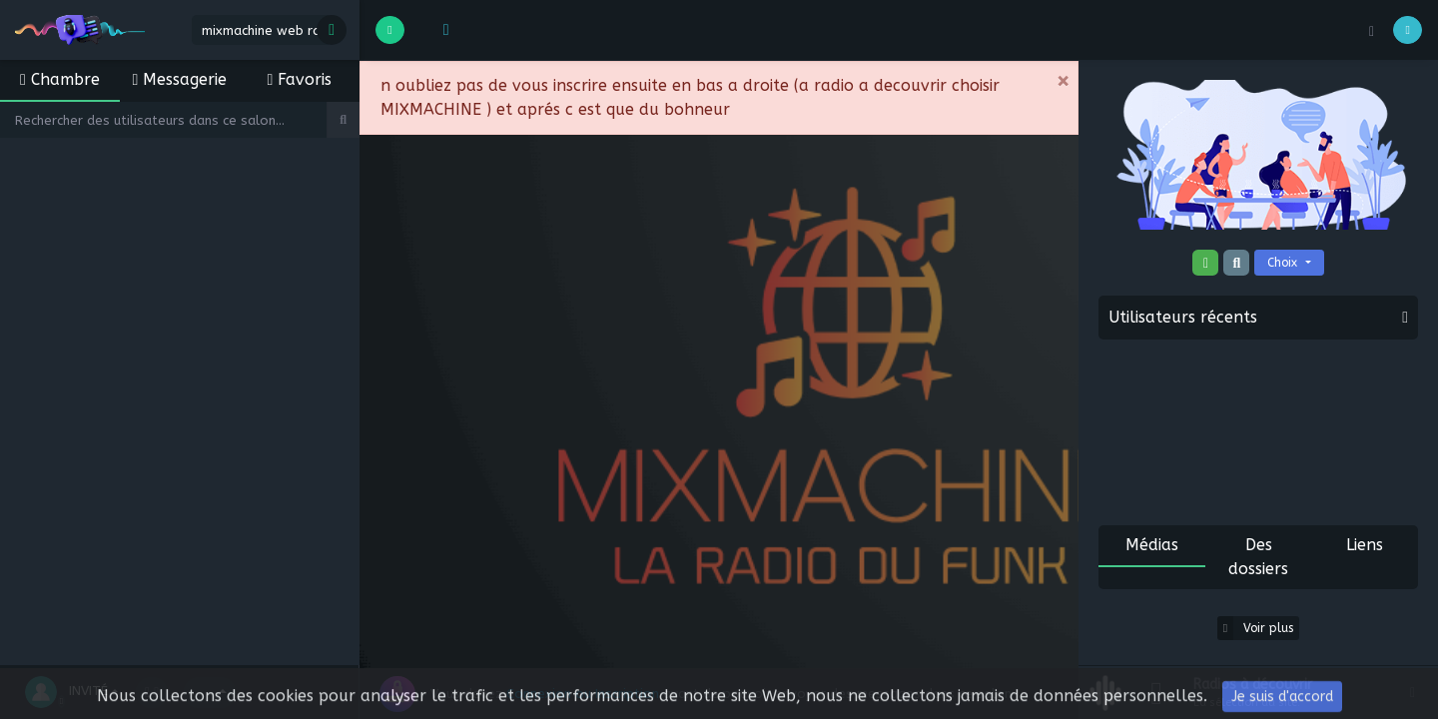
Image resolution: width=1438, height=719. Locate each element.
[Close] (1063, 82)
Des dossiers (1258, 556)
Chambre (60, 79)
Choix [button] (1284, 263)
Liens (1364, 544)
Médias (1151, 544)
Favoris (300, 79)
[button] (441, 30)
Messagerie (180, 79)
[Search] (164, 120)
